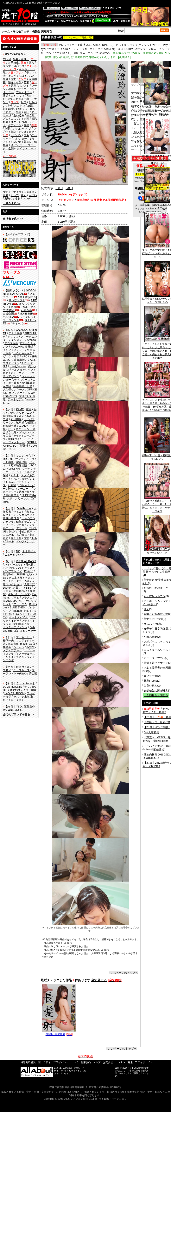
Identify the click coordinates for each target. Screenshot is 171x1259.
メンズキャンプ (20, 657)
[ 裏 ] (69, 188)
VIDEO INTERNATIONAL (19, 292)
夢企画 (33, 673)
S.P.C (6, 402)
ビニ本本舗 (15, 577)
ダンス (22, 131)
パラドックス (24, 567)
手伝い (33, 195)
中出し (28, 98)
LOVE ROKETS (12, 686)
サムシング (23, 455)
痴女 (13, 79)
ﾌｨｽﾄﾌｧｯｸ (16, 141)
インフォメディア (14, 349)
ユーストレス (21, 670)
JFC (31, 465)
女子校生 (13, 62)
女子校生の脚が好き (156, 690)
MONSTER (26, 313)
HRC (24, 356)
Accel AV (21, 330)
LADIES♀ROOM (14, 693)
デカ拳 (20, 524)
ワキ (26, 135)
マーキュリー (24, 637)
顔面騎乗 (8, 108)
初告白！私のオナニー (157, 588)
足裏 (13, 85)
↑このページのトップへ (123, 972)
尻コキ (23, 75)
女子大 (17, 191)
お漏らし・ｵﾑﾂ (25, 108)
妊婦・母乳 (15, 82)
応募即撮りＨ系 (22, 386)
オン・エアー (19, 373)
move (23, 643)
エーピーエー (18, 366)
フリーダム (20, 604)
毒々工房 (16, 538)
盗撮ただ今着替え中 (156, 614)
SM (10, 105)
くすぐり (8, 112)
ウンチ (26, 198)
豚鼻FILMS (150, 680)
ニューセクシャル (15, 554)
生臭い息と (150, 685)
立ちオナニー (24, 92)
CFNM (7, 59)
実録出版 (21, 462)
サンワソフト (17, 300)
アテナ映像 (15, 333)
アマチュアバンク (19, 374)
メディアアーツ (12, 650)
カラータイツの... (154, 658)
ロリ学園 (31, 690)
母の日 (30, 564)
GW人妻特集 (151, 732)
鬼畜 (7, 128)
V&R (29, 600)
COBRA (9, 316)
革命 (28, 409)
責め (23, 195)
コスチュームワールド (157, 649)
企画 (26, 118)
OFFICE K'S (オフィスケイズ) (20, 391)
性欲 (17, 198)
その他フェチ (21, 31)
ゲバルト (24, 432)
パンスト (23, 85)
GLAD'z (23, 425)
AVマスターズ (21, 379)
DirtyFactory (24, 508)
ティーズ (17, 323)
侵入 (146, 609)
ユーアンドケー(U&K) (19, 672)
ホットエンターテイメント (19, 625)
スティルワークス (18, 498)
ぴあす (31, 574)
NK (18, 551)
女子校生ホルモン (154, 596)
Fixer (18, 614)
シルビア (29, 472)
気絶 (19, 112)
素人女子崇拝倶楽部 (19, 493)
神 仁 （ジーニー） (19, 488)
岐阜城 (20, 422)
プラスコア (28, 597)
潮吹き (12, 89)
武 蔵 (32, 643)
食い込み (18, 115)
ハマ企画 (26, 310)
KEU (11, 429)
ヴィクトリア (11, 356)
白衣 (5, 195)
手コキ (30, 72)
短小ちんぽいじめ (157, 551)
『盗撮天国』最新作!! (157, 722)
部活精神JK (20, 590)
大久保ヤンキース (14, 389)
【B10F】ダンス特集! (157, 727)
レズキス (29, 191)
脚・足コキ (9, 75)
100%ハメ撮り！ (13, 587)
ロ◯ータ (18, 65)
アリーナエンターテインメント (20, 338)
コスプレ (16, 118)
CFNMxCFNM (11, 468)
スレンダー (20, 138)
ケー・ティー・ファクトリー (18, 440)
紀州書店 (16, 419)
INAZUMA (17, 346)
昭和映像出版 (19, 465)
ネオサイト (29, 551)
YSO (19, 706)
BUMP (21, 574)
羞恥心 (8, 198)
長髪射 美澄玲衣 (59, 1033)
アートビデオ (16, 399)
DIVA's (13, 531)
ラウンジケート (25, 683)
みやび (30, 647)
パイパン (16, 135)
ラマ (27, 686)
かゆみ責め (150, 636)
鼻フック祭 (150, 675)
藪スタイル (23, 666)
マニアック (23, 640)
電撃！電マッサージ (156, 662)
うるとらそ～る (22, 353)
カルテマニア (24, 412)
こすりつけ (17, 95)
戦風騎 (12, 485)
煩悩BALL (9, 574)
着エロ (28, 141)
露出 (26, 125)
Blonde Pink (20, 610)
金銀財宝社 (9, 425)
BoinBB (28, 571)
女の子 (7, 191)
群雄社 (24, 445)
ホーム (6, 31)
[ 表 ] (59, 188)
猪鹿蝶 (29, 346)
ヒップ (15, 195)
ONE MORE (15, 709)
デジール (21, 528)
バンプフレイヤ (12, 571)
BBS (28, 587)
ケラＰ (17, 435)
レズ (23, 102)
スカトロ (19, 105)
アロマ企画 (11, 343)
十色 (22, 531)
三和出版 (8, 462)
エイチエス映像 (19, 381)
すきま (15, 475)
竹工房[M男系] (28, 297)
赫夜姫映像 (9, 415)
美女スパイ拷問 (153, 618)
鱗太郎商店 (16, 690)
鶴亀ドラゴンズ (25, 521)
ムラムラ (18, 647)
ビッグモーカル (20, 581)
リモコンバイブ (21, 128)
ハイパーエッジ (13, 564)
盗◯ (26, 112)
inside (30, 399)
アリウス (12, 336)
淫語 (5, 95)
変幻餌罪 (18, 624)
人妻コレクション (19, 582)
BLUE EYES (17, 607)
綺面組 (30, 422)
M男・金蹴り (21, 59)
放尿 (30, 105)
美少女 (7, 65)
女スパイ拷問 (152, 623)
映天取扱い (21, 359)
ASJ (32, 359)
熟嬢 (21, 491)
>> (11, 203)
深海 (5, 475)
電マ (31, 131)
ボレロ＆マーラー (25, 630)
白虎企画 (8, 313)
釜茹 (21, 415)
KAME (20, 409)
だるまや (18, 511)
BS (5, 577)
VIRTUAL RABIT (26, 561)
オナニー (23, 89)
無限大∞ (13, 643)
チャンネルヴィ (22, 515)
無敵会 (7, 647)
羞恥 (13, 131)
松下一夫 (8, 640)
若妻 (26, 82)
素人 (31, 62)
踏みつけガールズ (19, 594)
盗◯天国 (21, 534)
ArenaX (31, 340)
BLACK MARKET (13, 600)
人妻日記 (29, 584)
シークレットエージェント (19, 470)
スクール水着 (19, 122)
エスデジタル (11, 363)
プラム (15, 597)
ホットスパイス (18, 617)
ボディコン (15, 125)
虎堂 (26, 538)
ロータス (16, 699)
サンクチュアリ (24, 458)
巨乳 (19, 98)
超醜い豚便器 (11, 518)
